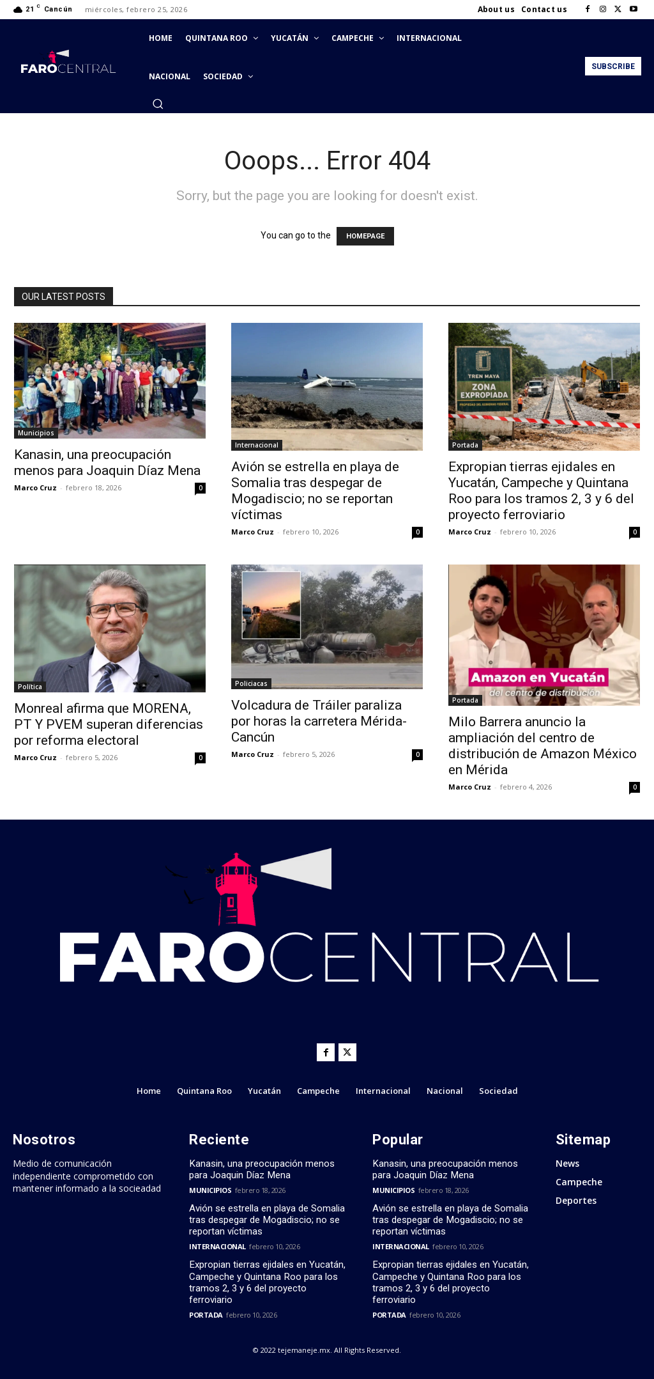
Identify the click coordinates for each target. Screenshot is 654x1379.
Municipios (36, 432)
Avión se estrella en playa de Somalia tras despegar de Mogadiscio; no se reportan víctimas (315, 490)
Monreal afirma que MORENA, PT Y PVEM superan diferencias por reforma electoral (108, 724)
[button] (158, 103)
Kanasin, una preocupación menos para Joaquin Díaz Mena (107, 462)
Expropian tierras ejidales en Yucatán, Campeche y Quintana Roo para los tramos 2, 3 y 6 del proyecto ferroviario (541, 490)
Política (30, 686)
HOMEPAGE (365, 236)
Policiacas (251, 683)
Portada (465, 444)
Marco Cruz (35, 487)
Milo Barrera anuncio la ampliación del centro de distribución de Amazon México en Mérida (542, 745)
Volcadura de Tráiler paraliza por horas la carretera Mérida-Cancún (319, 721)
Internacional (256, 444)
